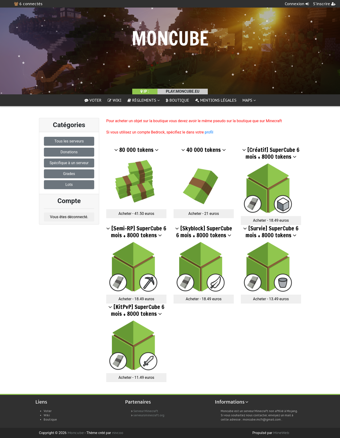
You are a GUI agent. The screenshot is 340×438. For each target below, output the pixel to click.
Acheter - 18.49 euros (271, 220)
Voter (93, 100)
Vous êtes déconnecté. (69, 217)
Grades (69, 173)
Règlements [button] (144, 100)
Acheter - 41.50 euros (136, 213)
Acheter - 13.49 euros (271, 299)
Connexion (297, 3)
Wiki (114, 100)
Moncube (76, 432)
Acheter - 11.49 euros (136, 377)
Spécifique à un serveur (69, 163)
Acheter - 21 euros (203, 213)
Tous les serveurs (69, 141)
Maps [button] (249, 100)
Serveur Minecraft (145, 411)
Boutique (177, 100)
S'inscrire (324, 3)
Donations (69, 152)
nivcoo (117, 432)
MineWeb (281, 432)
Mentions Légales (215, 100)
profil (209, 132)
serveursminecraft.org (148, 415)
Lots (69, 184)
